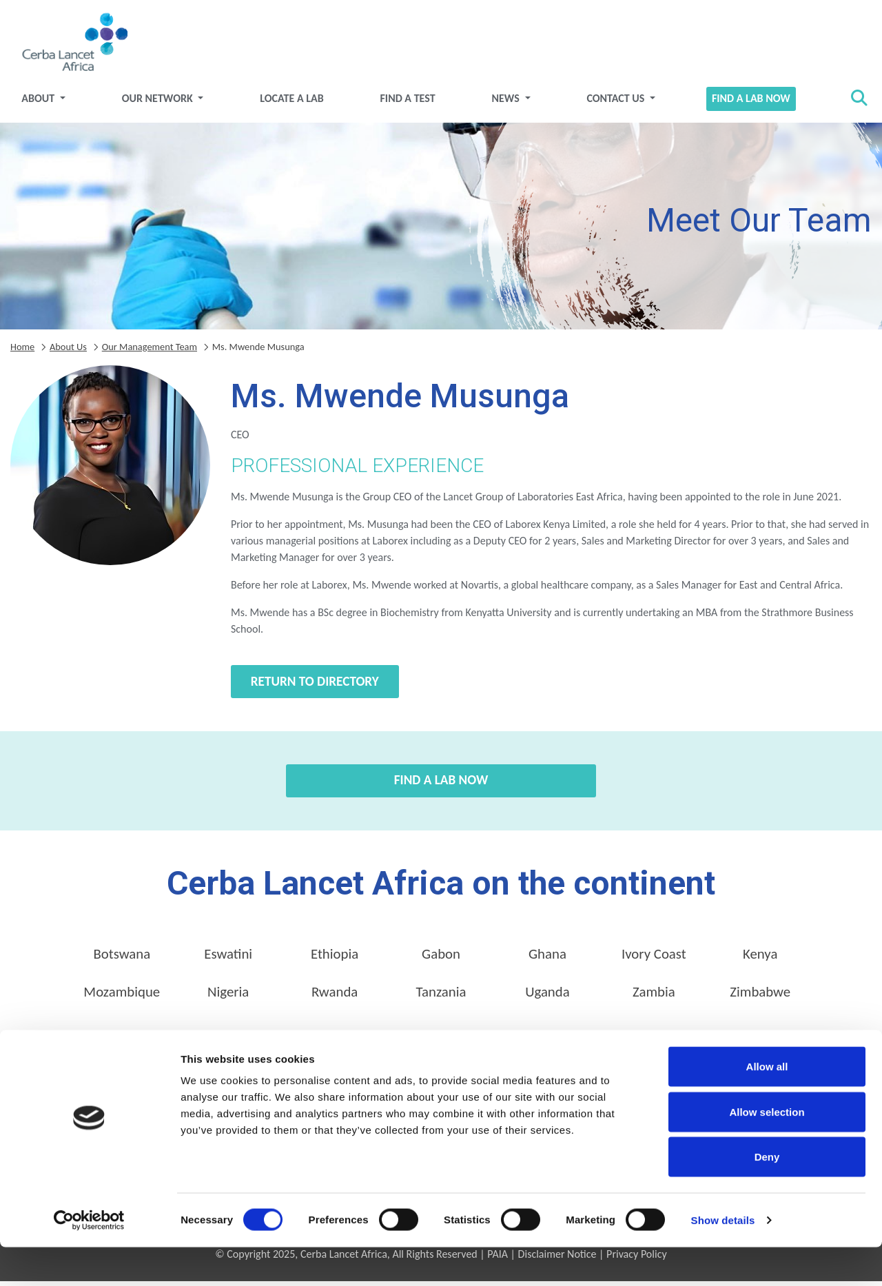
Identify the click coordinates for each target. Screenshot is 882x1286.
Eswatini (228, 959)
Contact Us (612, 103)
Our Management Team (149, 351)
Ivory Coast (654, 959)
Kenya (760, 959)
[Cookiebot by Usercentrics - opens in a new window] (89, 1259)
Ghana (547, 959)
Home (22, 351)
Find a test (409, 103)
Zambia (654, 997)
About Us (68, 351)
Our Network (166, 103)
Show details (723, 1259)
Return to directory (315, 687)
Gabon (441, 959)
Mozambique (121, 997)
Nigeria (228, 997)
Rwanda (334, 997)
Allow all (767, 1105)
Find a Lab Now (743, 103)
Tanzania (441, 997)
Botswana (121, 959)
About (50, 103)
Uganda (547, 997)
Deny (767, 1195)
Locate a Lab (296, 103)
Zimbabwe (760, 997)
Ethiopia (334, 959)
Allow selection (766, 1150)
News (505, 103)
